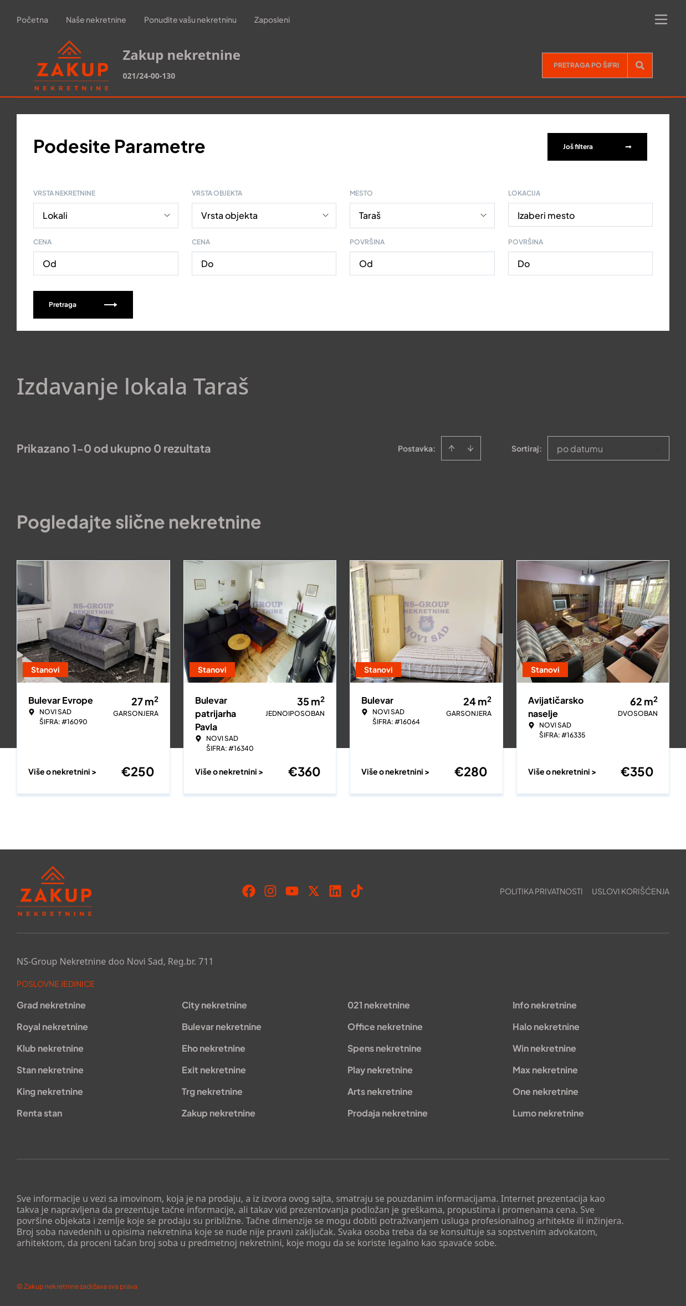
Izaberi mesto (546, 213)
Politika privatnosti (541, 889)
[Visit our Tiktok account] (357, 888)
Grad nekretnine (51, 1002)
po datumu (580, 446)
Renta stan (39, 1110)
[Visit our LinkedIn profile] (335, 888)
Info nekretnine (545, 1002)
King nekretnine (50, 1089)
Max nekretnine (545, 1067)
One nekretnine (546, 1089)
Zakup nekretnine (218, 1110)
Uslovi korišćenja (630, 889)
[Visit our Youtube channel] (292, 888)
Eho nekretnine (213, 1046)
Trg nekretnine (212, 1089)
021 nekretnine (378, 1002)
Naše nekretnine (96, 19)
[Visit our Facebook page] (248, 888)
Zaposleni (272, 19)
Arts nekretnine (380, 1089)
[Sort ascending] (451, 446)
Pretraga (83, 302)
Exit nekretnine (214, 1067)
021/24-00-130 (148, 75)
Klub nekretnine (50, 1046)
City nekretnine (214, 1002)
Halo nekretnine (546, 1024)
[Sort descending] (470, 446)
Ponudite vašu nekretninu (190, 19)
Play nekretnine (380, 1067)
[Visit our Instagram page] (270, 888)
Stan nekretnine (50, 1067)
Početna (32, 19)
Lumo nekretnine (548, 1110)
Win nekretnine (544, 1046)
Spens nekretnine (384, 1046)
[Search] (640, 65)
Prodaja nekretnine (387, 1110)
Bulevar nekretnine (222, 1024)
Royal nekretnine (52, 1024)
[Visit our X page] (313, 888)
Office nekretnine (385, 1024)
